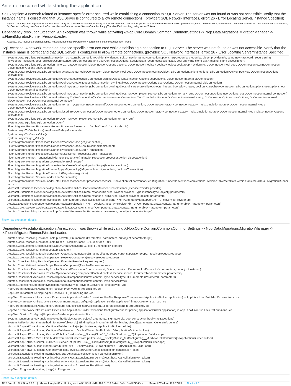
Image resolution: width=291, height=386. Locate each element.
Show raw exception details (19, 219)
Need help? (193, 383)
